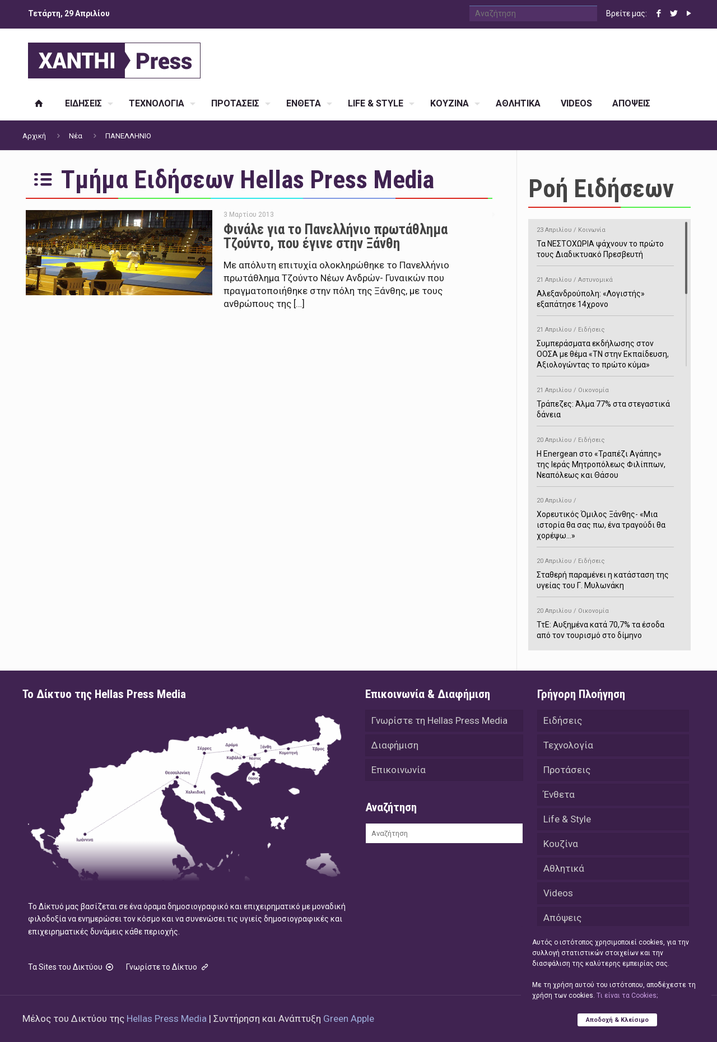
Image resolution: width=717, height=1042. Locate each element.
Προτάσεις (566, 769)
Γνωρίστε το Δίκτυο (168, 966)
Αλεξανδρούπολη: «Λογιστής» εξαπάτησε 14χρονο (605, 290)
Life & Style (567, 819)
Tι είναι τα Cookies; (627, 995)
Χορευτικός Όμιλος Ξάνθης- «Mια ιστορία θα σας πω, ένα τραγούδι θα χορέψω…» (605, 516)
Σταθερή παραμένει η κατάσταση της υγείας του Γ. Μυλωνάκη (605, 571)
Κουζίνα (560, 843)
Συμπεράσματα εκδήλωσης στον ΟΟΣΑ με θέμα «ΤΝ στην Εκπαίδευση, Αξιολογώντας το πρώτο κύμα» (605, 345)
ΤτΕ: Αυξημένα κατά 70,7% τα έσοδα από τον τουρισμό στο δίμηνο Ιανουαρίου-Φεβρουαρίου (605, 626)
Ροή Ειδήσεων (601, 188)
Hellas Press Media (167, 1018)
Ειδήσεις (562, 720)
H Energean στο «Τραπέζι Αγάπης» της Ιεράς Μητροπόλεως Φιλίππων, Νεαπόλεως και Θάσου (605, 456)
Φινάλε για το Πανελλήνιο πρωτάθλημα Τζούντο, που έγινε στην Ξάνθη (336, 236)
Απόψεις (562, 917)
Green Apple (348, 1018)
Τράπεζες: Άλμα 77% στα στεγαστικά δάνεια (605, 400)
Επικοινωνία (398, 769)
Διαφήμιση (394, 745)
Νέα (75, 136)
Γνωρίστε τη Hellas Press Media (439, 720)
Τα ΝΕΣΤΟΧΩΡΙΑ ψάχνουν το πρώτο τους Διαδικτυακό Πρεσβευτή (605, 240)
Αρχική (34, 136)
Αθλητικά (563, 868)
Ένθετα (559, 794)
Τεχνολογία (568, 745)
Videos (558, 893)
